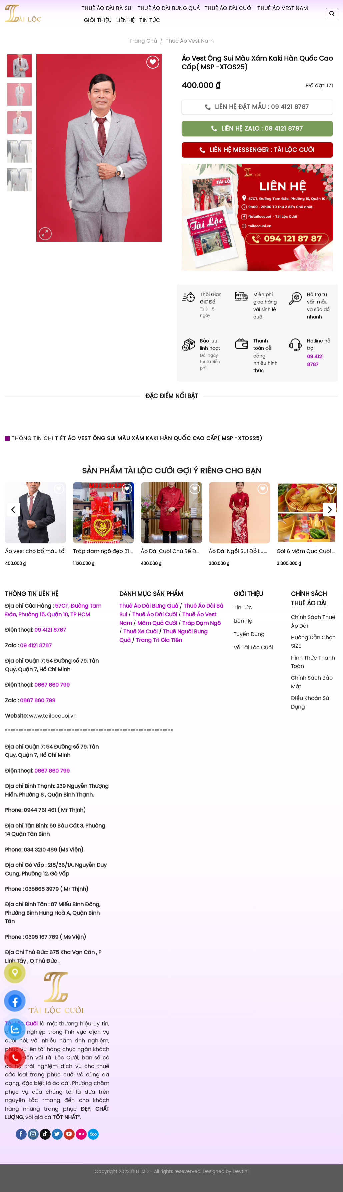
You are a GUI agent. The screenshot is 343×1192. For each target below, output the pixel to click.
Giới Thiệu (98, 20)
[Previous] (13, 509)
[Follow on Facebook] (21, 1134)
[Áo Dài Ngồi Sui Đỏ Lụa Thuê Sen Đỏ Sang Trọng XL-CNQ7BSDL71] (239, 512)
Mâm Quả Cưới (157, 623)
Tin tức (149, 20)
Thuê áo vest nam (190, 41)
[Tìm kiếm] (332, 14)
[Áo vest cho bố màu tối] (35, 512)
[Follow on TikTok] (45, 1134)
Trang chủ (143, 41)
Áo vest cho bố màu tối (35, 551)
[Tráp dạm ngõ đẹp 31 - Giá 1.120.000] (103, 512)
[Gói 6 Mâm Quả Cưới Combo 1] (307, 512)
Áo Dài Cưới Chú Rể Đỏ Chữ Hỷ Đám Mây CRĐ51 (171, 551)
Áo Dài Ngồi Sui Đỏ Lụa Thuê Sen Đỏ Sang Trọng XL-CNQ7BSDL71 (239, 551)
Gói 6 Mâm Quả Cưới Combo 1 (307, 551)
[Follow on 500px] (93, 1134)
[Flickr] (81, 1134)
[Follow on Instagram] (33, 1134)
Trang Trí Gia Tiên (159, 640)
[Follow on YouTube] (69, 1134)
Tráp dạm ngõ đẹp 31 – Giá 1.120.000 (103, 551)
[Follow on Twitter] (57, 1134)
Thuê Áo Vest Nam (282, 8)
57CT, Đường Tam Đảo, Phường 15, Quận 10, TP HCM (53, 610)
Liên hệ (125, 20)
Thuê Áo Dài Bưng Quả (169, 8)
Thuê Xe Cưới (140, 631)
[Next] (329, 509)
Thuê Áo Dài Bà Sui (107, 8)
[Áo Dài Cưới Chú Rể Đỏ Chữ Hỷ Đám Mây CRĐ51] (171, 512)
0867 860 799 (52, 685)
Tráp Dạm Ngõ (201, 623)
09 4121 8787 (315, 360)
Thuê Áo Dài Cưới (229, 8)
